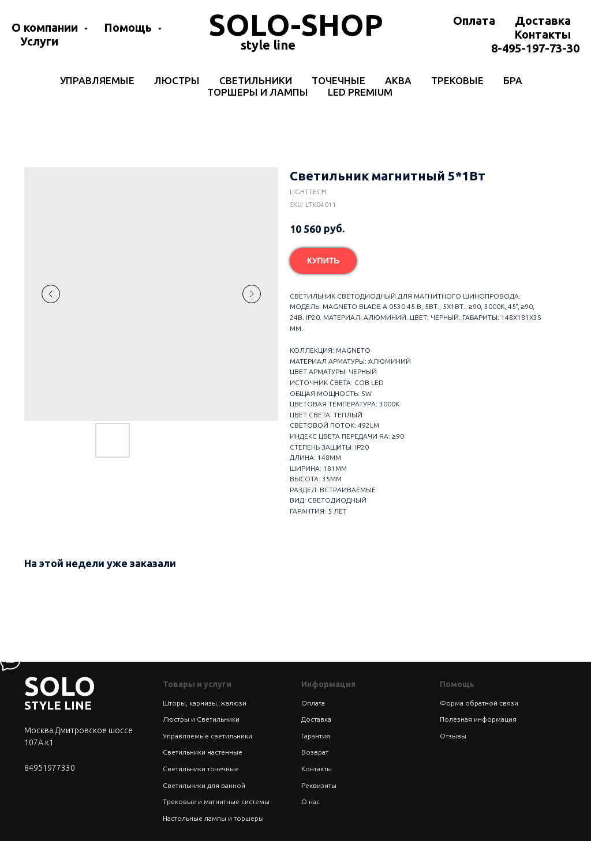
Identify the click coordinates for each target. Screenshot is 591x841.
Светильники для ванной (204, 785)
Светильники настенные (202, 752)
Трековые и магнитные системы (216, 801)
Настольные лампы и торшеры (213, 818)
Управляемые (97, 80)
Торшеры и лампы (257, 91)
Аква (398, 80)
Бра (512, 80)
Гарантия (315, 736)
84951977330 (49, 767)
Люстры (177, 80)
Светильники (255, 80)
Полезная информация (478, 719)
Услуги (39, 41)
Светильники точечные (201, 768)
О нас (310, 801)
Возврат (314, 752)
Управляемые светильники (207, 736)
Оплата (474, 20)
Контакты (542, 34)
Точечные (338, 80)
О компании (46, 27)
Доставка (543, 20)
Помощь (129, 27)
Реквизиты (318, 785)
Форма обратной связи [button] (479, 703)
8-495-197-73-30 (535, 48)
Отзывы (453, 736)
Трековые (457, 80)
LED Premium (360, 91)
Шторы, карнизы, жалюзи (204, 703)
